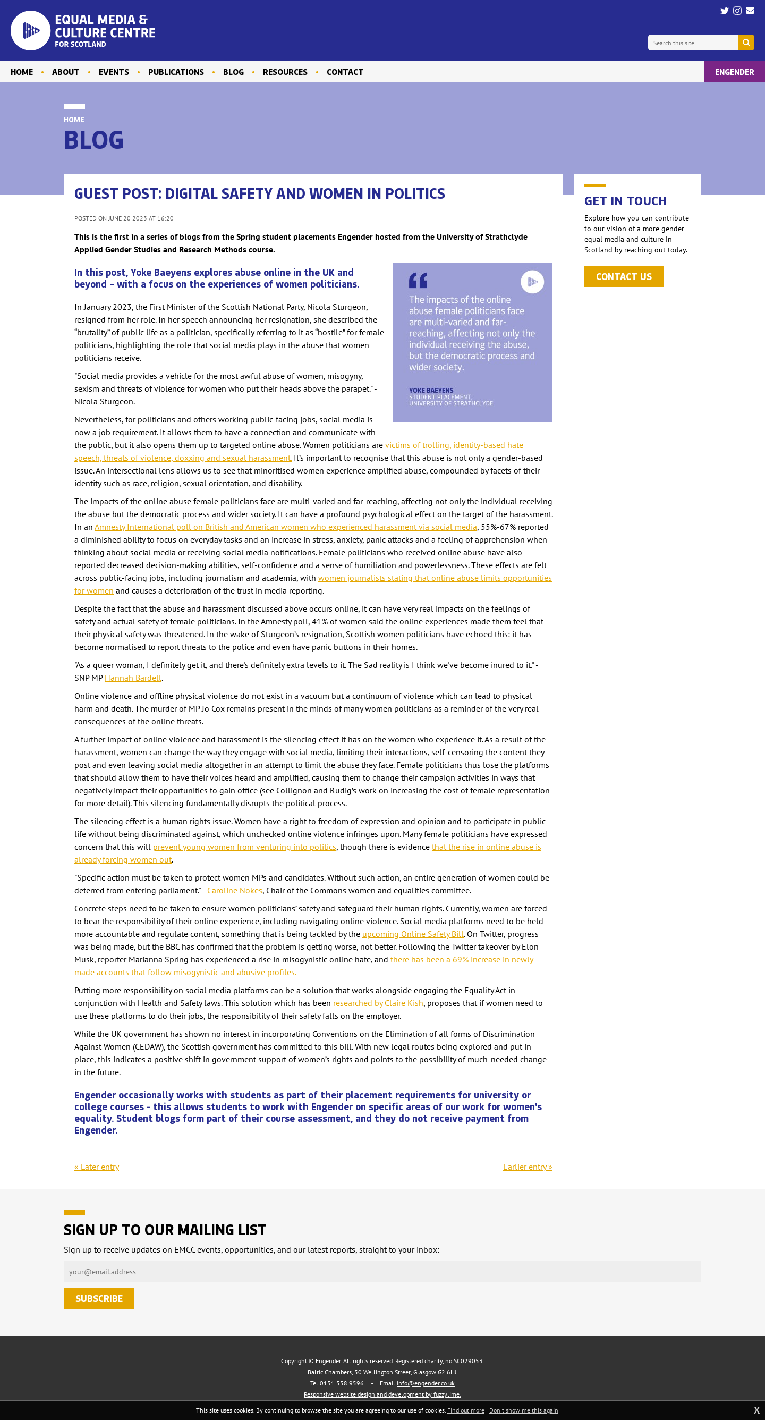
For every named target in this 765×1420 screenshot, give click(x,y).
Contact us (624, 276)
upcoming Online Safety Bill (413, 933)
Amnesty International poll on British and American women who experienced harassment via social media (286, 526)
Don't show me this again (523, 1410)
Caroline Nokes (234, 890)
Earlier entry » (527, 1166)
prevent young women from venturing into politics (244, 846)
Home (74, 119)
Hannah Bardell (133, 677)
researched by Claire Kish (378, 1003)
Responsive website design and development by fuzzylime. (382, 1394)
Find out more (465, 1410)
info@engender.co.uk (426, 1383)
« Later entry (96, 1166)
